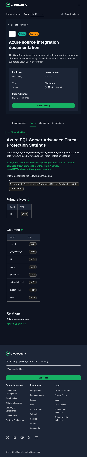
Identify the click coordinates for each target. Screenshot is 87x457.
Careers (33, 419)
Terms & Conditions (63, 390)
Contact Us (35, 428)
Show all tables (16, 132)
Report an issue (70, 14)
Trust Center (60, 405)
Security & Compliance (11, 409)
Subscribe (43, 378)
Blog (32, 405)
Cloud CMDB (11, 415)
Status (33, 423)
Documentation (37, 395)
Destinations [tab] (58, 123)
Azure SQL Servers (16, 324)
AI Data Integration (14, 403)
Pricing (33, 400)
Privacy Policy (61, 395)
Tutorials (34, 414)
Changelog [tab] (44, 123)
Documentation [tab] (19, 123)
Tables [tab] (33, 124)
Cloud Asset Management (11, 392)
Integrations (35, 390)
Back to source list (17, 24)
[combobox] (37, 14)
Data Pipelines (12, 398)
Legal (57, 400)
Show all (58, 87)
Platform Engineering (15, 420)
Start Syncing (43, 106)
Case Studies (36, 409)
